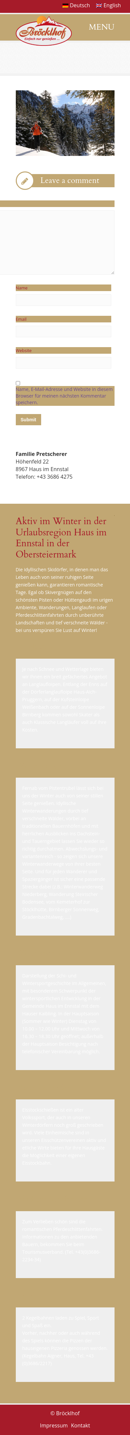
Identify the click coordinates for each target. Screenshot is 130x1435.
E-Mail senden (33, 492)
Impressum (53, 1425)
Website (24, 350)
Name (33, 288)
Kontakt (80, 1425)
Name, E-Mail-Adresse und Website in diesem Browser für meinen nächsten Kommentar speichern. (64, 395)
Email (32, 319)
